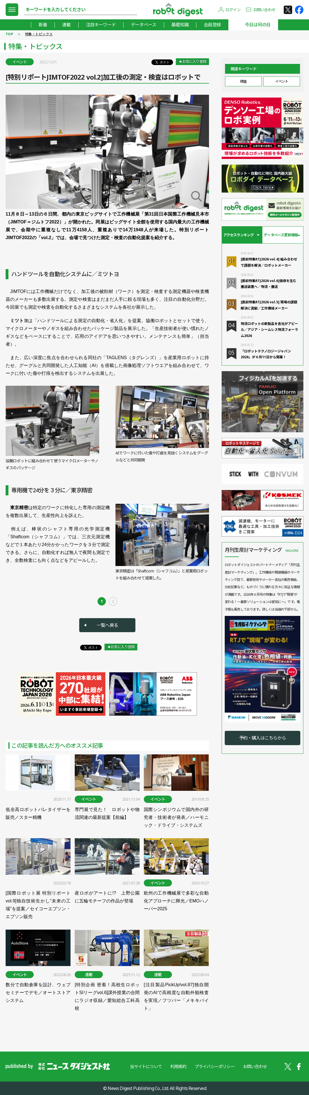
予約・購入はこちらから (262, 738)
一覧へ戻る (107, 625)
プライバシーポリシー (215, 1066)
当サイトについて (146, 1066)
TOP (9, 34)
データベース (143, 25)
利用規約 (178, 1066)
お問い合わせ (264, 9)
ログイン (233, 9)
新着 (42, 25)
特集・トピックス (39, 34)
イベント (281, 81)
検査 (243, 81)
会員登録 (212, 25)
